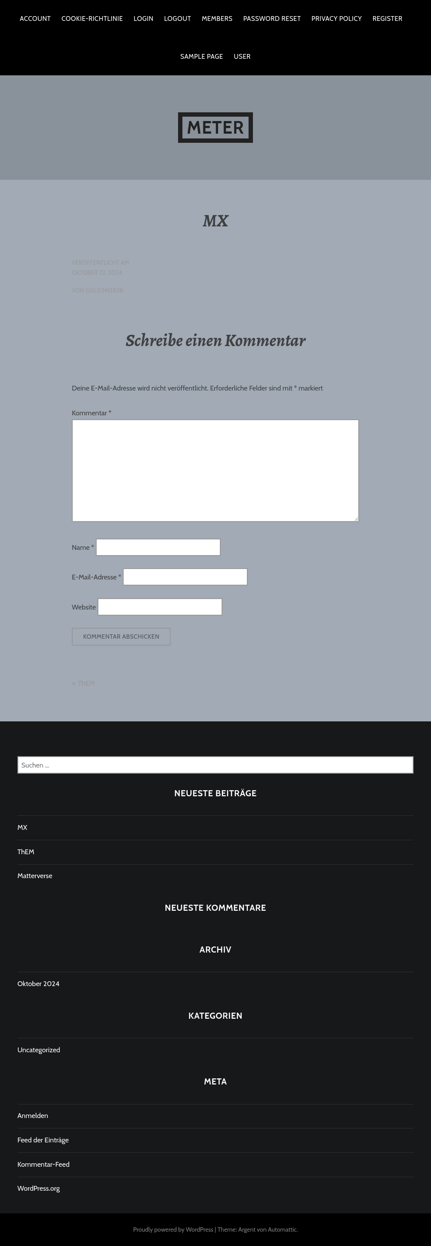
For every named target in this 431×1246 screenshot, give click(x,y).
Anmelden (32, 1115)
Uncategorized (38, 1050)
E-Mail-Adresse (96, 577)
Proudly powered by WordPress (173, 1229)
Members (217, 19)
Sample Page (201, 57)
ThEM (86, 683)
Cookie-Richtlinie (92, 19)
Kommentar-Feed (43, 1164)
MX (22, 827)
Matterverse (34, 876)
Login (143, 19)
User (242, 57)
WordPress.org (38, 1188)
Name (83, 547)
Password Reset (272, 19)
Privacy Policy (337, 19)
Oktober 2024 (38, 984)
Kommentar (91, 413)
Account (35, 19)
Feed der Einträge (43, 1140)
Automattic (282, 1229)
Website (84, 607)
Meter (215, 127)
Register (388, 19)
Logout (177, 19)
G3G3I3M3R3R (104, 290)
